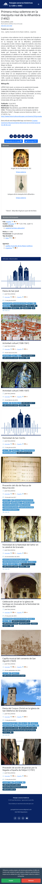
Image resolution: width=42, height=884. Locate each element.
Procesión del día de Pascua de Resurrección (16, 486)
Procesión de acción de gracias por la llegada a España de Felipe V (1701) (19, 768)
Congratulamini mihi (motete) (10, 507)
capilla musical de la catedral (18, 305)
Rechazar (31, 880)
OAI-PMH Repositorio (21, 812)
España (8, 222)
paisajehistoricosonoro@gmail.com (21, 809)
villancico (15, 450)
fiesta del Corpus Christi (9, 723)
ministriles (5, 308)
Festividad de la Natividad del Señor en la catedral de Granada (20, 545)
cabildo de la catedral (27, 355)
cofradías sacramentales (20, 725)
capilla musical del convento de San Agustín (14, 675)
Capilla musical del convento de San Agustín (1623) (19, 659)
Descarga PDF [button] (31, 141)
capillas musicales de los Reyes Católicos (19, 246)
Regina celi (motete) (25, 504)
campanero (34, 623)
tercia (9, 564)
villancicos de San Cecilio (9, 452)
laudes (4, 564)
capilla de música (23, 623)
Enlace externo (21, 172)
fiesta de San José (7, 303)
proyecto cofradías (7, 725)
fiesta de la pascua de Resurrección (24, 500)
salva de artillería (15, 502)
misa (7, 238)
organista (8, 248)
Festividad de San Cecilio (13, 438)
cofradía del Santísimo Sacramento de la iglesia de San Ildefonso (19, 730)
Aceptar (11, 880)
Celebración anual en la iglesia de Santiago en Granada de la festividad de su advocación (20, 604)
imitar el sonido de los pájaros (10, 504)
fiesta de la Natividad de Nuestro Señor (13, 559)
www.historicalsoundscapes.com (25, 803)
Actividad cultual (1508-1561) (15, 343)
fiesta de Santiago (7, 618)
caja (33, 308)
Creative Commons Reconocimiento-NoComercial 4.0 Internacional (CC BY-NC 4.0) (20, 123)
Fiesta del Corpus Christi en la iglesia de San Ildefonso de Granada (20, 709)
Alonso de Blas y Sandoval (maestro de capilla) (14, 787)
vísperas (5, 305)
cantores (29, 305)
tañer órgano (6, 502)
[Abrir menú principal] (38, 4)
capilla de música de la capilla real (21, 621)
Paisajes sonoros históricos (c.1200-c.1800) (21, 4)
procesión (5, 500)
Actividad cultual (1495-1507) (15, 390)
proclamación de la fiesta (20, 303)
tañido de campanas (29, 502)
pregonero (26, 308)
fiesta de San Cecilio (29, 450)
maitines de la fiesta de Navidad (11, 561)
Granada (11, 224)
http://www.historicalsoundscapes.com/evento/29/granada (21, 116)
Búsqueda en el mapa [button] (13, 141)
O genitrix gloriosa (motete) (26, 507)
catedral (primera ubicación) (15, 228)
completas (31, 561)
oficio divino (6, 355)
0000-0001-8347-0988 (6, 25)
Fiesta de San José (10, 291)
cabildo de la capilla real (9, 789)
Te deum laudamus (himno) (10, 509)
